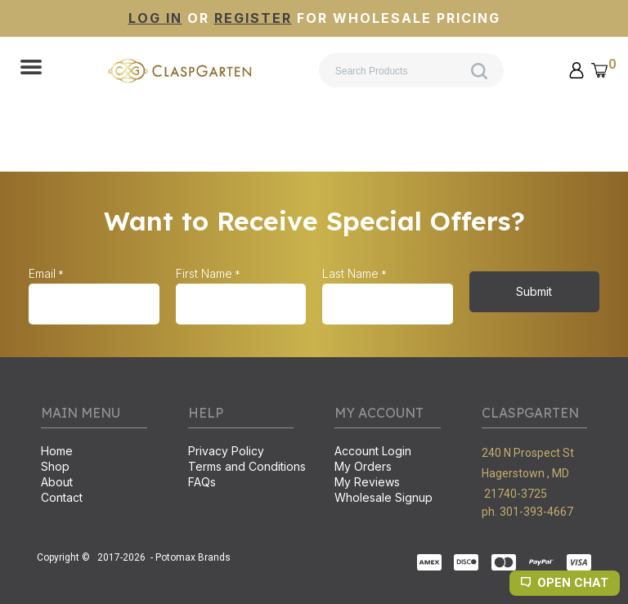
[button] (31, 68)
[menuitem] (94, 452)
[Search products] (411, 70)
